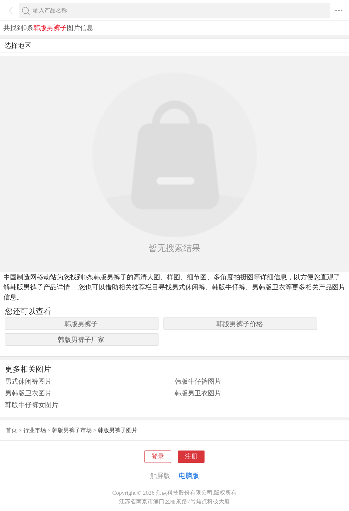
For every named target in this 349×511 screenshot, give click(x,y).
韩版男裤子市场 (72, 430)
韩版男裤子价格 (239, 324)
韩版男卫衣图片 (197, 393)
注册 (191, 456)
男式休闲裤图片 (28, 381)
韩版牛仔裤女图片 (31, 404)
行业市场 (34, 430)
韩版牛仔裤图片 (197, 381)
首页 (11, 430)
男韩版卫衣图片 (28, 393)
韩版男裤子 (81, 324)
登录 (157, 456)
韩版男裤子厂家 (81, 339)
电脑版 (189, 475)
